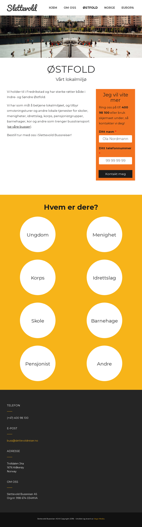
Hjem (53, 7)
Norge (109, 7)
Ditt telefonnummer (115, 150)
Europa (128, 7)
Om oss (70, 7)
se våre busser (19, 126)
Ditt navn (107, 131)
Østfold (90, 7)
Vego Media (99, 519)
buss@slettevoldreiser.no (22, 440)
